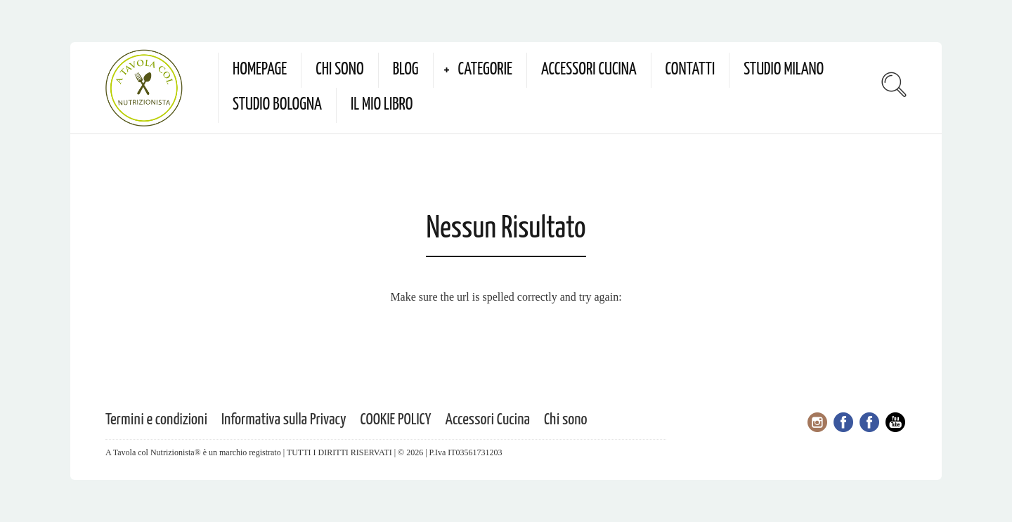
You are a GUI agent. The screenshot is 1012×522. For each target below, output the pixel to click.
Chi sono (339, 70)
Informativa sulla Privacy (283, 420)
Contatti (690, 70)
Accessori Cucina (589, 70)
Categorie (485, 70)
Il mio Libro (382, 105)
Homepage (260, 70)
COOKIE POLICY (396, 420)
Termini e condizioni (156, 420)
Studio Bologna (277, 105)
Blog (406, 70)
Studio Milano (784, 70)
